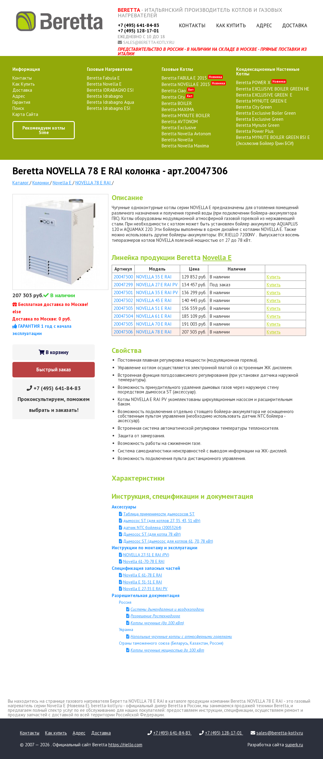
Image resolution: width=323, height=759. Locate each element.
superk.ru (294, 745)
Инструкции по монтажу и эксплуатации (154, 547)
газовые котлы (177, 69)
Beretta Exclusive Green (259, 119)
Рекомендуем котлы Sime (43, 130)
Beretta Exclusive (179, 127)
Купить (274, 277)
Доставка (294, 25)
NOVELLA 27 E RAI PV (157, 285)
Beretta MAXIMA (178, 109)
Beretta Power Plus (255, 131)
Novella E (217, 257)
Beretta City (177, 97)
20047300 (123, 277)
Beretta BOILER (177, 103)
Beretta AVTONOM (180, 121)
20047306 (123, 332)
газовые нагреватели (109, 69)
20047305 (123, 324)
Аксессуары (124, 507)
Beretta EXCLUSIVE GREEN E (264, 95)
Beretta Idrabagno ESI (108, 108)
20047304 (123, 316)
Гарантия (21, 102)
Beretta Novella (177, 140)
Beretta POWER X (261, 82)
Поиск (18, 108)
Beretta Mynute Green (257, 125)
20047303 (123, 308)
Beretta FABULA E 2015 (192, 78)
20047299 (123, 285)
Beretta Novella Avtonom (186, 133)
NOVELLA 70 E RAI (154, 324)
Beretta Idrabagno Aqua (110, 102)
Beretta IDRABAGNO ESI (110, 90)
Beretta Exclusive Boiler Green (266, 113)
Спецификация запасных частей (146, 568)
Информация (26, 69)
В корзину (53, 352)
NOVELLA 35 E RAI (154, 277)
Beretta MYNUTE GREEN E (261, 101)
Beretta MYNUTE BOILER (186, 115)
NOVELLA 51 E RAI (154, 308)
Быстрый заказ (53, 369)
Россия (125, 602)
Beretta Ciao (178, 91)
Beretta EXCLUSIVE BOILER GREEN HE (272, 89)
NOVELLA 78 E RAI (154, 332)
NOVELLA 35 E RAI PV (157, 292)
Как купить (231, 25)
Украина (126, 629)
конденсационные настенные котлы (267, 71)
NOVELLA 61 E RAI (154, 316)
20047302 (123, 300)
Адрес (264, 25)
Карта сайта (25, 114)
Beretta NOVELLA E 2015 (194, 84)
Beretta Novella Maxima (185, 146)
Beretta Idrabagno (105, 96)
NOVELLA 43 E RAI (154, 300)
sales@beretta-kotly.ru (148, 42)
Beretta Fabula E (103, 78)
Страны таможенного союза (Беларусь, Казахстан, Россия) (171, 643)
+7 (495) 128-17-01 (138, 30)
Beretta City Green (254, 107)
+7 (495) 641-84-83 (138, 25)
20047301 (123, 292)
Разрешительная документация (146, 595)
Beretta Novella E (104, 84)
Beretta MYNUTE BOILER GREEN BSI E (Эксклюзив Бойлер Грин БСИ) (273, 140)
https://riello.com (125, 745)
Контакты (192, 25)
